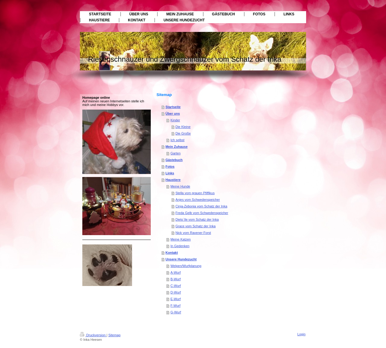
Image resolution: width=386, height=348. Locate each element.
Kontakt (172, 252)
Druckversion (93, 335)
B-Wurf (175, 279)
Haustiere (173, 180)
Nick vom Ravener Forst (193, 233)
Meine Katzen (180, 239)
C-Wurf (175, 285)
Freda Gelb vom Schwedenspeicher (202, 213)
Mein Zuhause (177, 146)
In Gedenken (179, 246)
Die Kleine (183, 127)
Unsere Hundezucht (181, 259)
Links (170, 173)
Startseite (173, 107)
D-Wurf (175, 292)
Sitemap (114, 335)
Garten (175, 153)
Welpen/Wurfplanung (185, 266)
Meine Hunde (180, 186)
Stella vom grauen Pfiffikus (195, 193)
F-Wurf (175, 305)
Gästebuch (174, 160)
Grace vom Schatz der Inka (196, 226)
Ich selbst (177, 140)
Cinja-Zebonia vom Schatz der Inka (201, 206)
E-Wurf (175, 299)
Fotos (170, 166)
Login (301, 334)
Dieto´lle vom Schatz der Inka (197, 219)
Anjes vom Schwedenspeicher (198, 199)
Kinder (175, 120)
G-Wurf (175, 312)
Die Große (183, 133)
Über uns (173, 113)
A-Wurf (175, 272)
